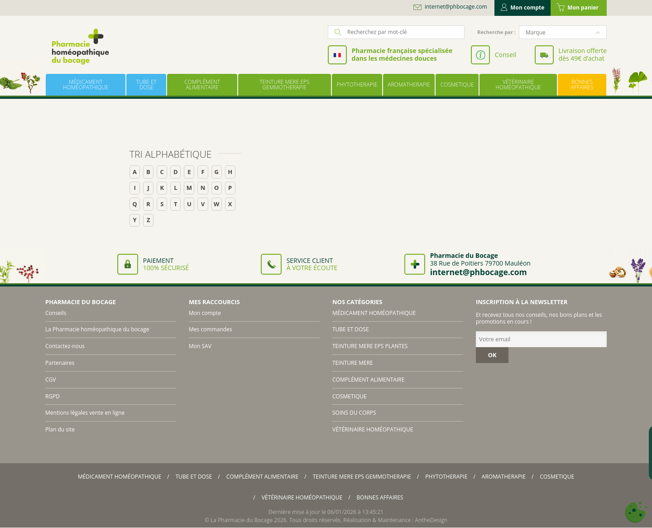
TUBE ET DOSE (146, 84)
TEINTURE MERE (352, 363)
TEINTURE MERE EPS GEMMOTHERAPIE (284, 84)
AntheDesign (431, 520)
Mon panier (577, 8)
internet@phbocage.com (456, 6)
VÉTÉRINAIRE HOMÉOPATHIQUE (518, 84)
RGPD (52, 396)
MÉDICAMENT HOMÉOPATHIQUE (85, 84)
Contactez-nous (65, 346)
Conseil (505, 54)
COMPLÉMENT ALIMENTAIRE (202, 84)
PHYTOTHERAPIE (356, 84)
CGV (50, 379)
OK (492, 355)
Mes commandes (210, 329)
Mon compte (522, 7)
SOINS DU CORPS (354, 413)
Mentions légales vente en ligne (85, 413)
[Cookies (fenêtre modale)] (636, 512)
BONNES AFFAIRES (582, 84)
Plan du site (60, 429)
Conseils (55, 313)
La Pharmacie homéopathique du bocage (97, 329)
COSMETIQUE (457, 84)
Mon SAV (200, 346)
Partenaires (59, 363)
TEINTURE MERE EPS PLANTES (370, 346)
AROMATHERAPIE (409, 84)
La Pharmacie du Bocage (242, 520)
